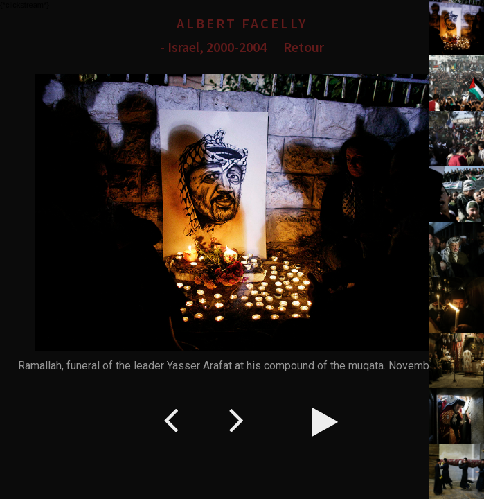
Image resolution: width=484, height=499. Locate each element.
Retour (303, 46)
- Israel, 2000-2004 (213, 46)
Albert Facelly (242, 23)
